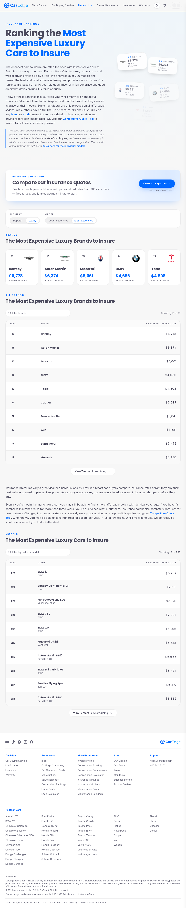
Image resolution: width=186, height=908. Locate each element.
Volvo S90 (83, 840)
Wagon (118, 844)
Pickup (117, 825)
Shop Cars (39, 5)
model (27, 114)
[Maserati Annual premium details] (93, 267)
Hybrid (153, 821)
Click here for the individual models (64, 145)
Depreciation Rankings (90, 765)
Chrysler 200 (12, 844)
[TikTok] (13, 742)
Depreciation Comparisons (92, 770)
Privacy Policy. (71, 902)
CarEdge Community (53, 765)
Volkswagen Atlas (87, 849)
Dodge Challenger (15, 854)
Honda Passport (50, 844)
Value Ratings (49, 775)
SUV (116, 816)
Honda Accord (50, 830)
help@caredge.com (161, 760)
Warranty (144, 5)
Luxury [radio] (32, 220)
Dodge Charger (14, 859)
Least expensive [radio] (58, 220)
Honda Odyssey (51, 849)
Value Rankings (50, 779)
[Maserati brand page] (120, 89)
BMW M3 (10, 821)
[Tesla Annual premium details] (164, 267)
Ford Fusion (48, 816)
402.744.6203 (158, 765)
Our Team (119, 765)
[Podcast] (19, 742)
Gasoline (155, 825)
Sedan (117, 821)
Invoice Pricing (86, 760)
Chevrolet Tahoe (14, 840)
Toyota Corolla (86, 821)
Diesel (153, 830)
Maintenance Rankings (90, 793)
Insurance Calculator (89, 784)
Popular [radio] (17, 220)
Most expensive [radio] (83, 220)
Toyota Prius (85, 825)
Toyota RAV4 (85, 830)
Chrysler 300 (12, 849)
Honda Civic (48, 840)
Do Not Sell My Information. (93, 902)
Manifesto (119, 775)
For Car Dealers (122, 784)
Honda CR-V (48, 835)
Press (117, 770)
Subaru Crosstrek (51, 859)
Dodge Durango (14, 863)
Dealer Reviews (107, 5)
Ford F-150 (47, 821)
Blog (44, 760)
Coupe (117, 835)
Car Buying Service (62, 5)
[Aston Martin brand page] (153, 65)
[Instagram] (25, 742)
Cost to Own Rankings (54, 784)
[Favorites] (164, 5)
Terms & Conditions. (51, 902)
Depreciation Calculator (91, 775)
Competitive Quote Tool (78, 118)
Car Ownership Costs (53, 770)
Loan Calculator (50, 793)
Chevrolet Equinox (15, 830)
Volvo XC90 (84, 844)
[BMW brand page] (154, 91)
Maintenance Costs (88, 789)
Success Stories (123, 779)
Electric (154, 816)
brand (14, 114)
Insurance (129, 5)
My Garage (11, 765)
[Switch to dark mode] (157, 5)
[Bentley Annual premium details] (22, 267)
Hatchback (120, 830)
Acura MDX (11, 816)
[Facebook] (31, 742)
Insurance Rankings (88, 779)
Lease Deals (48, 789)
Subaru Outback (51, 854)
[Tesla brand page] (137, 108)
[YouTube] (7, 742)
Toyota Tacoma (86, 835)
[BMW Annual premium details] (128, 267)
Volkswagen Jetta (88, 854)
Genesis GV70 (50, 825)
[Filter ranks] (37, 313)
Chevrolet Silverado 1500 (19, 835)
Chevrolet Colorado (16, 825)
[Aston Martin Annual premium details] (57, 267)
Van (116, 840)
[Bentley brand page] (123, 62)
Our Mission (120, 760)
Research (85, 5)
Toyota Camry (85, 816)
